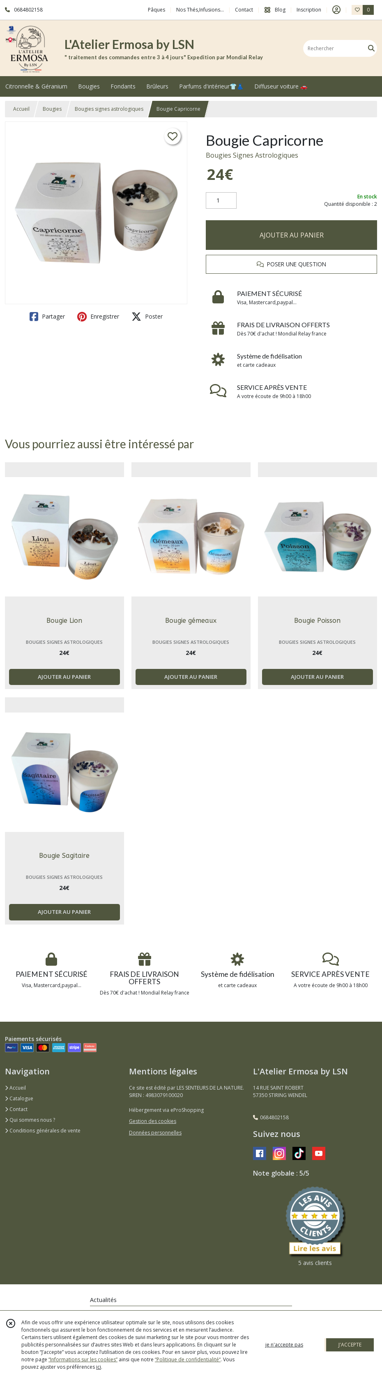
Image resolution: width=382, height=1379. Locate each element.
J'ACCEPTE (349, 1344)
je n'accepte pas (284, 1344)
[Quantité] (221, 200)
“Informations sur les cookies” (82, 1359)
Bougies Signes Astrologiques (252, 155)
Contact (244, 9)
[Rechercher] (371, 48)
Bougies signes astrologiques (109, 108)
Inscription (309, 9)
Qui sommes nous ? (30, 1119)
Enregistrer (98, 316)
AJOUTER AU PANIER (292, 235)
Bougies (52, 108)
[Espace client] (336, 10)
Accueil (21, 108)
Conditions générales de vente (43, 1130)
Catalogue (19, 1098)
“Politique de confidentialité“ (188, 1359)
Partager (47, 316)
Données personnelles (155, 1132)
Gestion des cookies (152, 1121)
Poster (147, 316)
